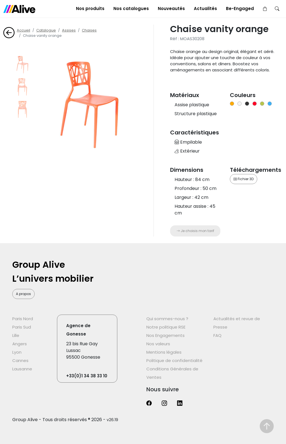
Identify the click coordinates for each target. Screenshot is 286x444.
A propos (23, 293)
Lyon (17, 352)
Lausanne (22, 369)
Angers (19, 344)
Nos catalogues (131, 8)
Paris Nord (22, 319)
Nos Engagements (165, 335)
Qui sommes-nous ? (167, 319)
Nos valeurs (158, 344)
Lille (15, 335)
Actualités (205, 8)
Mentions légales (164, 352)
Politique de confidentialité (174, 360)
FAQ (217, 335)
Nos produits (90, 8)
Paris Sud (21, 327)
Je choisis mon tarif (195, 230)
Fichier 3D (243, 179)
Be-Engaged (240, 8)
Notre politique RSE (165, 327)
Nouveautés (171, 8)
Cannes (20, 360)
